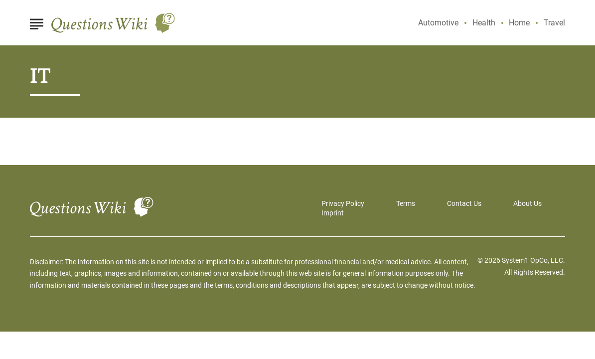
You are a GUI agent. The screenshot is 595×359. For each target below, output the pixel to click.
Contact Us (464, 203)
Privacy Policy (342, 203)
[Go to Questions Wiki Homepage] (113, 22)
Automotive (438, 22)
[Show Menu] (36, 22)
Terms (405, 203)
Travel (554, 22)
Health (483, 22)
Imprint (332, 213)
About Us (527, 203)
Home (519, 22)
